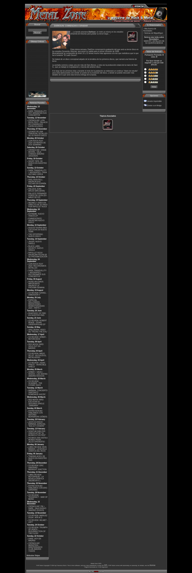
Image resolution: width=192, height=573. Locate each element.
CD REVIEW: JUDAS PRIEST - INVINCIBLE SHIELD (37, 365)
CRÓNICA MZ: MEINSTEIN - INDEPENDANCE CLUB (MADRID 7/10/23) (35, 547)
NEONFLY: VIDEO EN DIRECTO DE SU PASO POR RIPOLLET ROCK (37, 205)
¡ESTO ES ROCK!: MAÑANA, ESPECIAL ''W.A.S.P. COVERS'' (37, 424)
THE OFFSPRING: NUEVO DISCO (35, 235)
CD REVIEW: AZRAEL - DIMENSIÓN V (37, 294)
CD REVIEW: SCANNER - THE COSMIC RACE (35, 383)
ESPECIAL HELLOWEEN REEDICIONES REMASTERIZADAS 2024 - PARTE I (36, 304)
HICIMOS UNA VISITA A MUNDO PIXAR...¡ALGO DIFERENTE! (37, 440)
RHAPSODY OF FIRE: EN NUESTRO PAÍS (37, 314)
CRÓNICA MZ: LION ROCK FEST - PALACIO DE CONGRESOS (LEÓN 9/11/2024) (38, 123)
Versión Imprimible (154, 101)
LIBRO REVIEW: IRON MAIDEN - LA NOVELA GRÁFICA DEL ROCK (37, 449)
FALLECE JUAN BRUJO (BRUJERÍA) (36, 190)
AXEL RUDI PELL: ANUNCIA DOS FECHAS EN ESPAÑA (37, 182)
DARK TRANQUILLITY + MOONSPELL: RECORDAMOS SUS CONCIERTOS (37, 273)
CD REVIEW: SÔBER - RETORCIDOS (37, 338)
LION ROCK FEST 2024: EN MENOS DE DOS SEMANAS (37, 143)
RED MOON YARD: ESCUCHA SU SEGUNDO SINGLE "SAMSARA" (36, 403)
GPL (106, 565)
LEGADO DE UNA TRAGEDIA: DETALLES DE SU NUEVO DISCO (37, 133)
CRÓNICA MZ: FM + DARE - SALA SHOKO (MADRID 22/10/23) (37, 508)
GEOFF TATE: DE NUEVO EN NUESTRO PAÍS (37, 163)
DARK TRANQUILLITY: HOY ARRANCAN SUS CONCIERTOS (37, 113)
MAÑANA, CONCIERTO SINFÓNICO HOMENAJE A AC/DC (37, 392)
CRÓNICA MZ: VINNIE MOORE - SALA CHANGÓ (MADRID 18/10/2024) (37, 153)
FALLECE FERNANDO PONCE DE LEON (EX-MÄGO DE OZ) (37, 195)
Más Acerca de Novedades (149, 30)
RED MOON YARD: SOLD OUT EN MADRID (36, 346)
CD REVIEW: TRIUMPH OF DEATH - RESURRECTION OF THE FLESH (37, 530)
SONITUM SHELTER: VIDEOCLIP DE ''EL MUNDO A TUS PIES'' (37, 433)
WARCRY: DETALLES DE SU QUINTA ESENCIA (154, 42)
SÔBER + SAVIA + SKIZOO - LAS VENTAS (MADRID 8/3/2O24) (37, 374)
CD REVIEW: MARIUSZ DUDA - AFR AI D (37, 517)
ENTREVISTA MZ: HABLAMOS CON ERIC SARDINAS (37, 488)
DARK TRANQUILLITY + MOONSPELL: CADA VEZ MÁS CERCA (37, 172)
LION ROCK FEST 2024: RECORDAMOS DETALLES (37, 266)
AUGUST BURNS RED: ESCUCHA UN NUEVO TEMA (37, 230)
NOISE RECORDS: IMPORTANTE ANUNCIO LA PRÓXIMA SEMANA (36, 285)
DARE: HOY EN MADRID (34, 540)
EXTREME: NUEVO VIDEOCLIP (36, 215)
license (152, 565)
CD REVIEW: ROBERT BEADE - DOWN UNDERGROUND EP (37, 322)
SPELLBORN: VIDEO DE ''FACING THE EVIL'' (38, 331)
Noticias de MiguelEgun (153, 33)
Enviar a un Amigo (154, 105)
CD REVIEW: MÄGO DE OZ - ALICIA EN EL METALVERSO (37, 355)
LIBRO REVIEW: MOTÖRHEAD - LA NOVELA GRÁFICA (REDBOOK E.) (36, 478)
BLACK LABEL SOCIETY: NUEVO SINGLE (35, 248)
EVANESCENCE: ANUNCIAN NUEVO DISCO (36, 220)
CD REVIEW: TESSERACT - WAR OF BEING (37, 497)
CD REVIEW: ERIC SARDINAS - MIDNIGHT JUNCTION (37, 467)
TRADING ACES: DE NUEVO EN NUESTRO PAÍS (37, 458)
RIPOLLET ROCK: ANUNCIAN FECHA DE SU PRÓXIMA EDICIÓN (37, 255)
